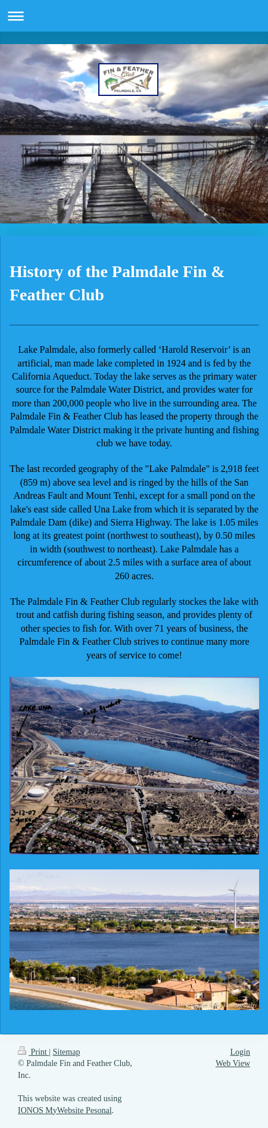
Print (33, 1052)
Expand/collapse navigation (134, 16)
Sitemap (66, 1052)
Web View (233, 1063)
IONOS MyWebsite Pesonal (65, 1110)
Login (240, 1052)
